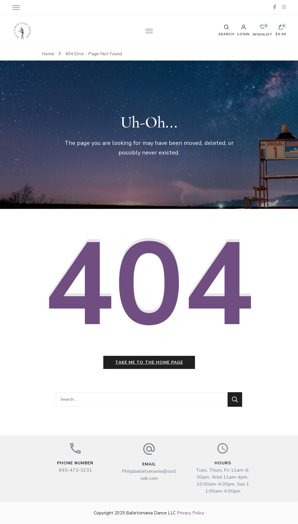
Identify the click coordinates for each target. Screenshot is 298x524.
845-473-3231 (75, 470)
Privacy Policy (190, 513)
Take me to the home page (149, 362)
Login (243, 30)
